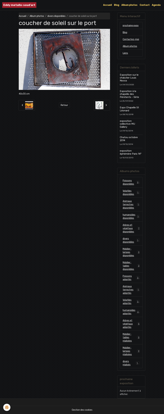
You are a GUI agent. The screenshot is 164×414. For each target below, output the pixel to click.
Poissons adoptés (131, 278)
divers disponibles (56, 16)
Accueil (107, 5)
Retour (64, 105)
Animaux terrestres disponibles (131, 204)
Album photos (129, 5)
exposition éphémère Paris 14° (130, 152)
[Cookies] (6, 407)
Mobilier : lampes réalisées (131, 351)
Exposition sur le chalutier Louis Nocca (129, 77)
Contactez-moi (131, 39)
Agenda (156, 5)
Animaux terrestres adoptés (131, 289)
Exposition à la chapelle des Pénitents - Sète (129, 94)
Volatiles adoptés (131, 302)
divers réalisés (131, 363)
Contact (145, 5)
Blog (116, 5)
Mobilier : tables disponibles (131, 266)
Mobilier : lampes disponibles (131, 252)
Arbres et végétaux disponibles (131, 228)
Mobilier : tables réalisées (131, 337)
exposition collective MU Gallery (127, 124)
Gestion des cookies (82, 410)
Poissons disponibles (131, 182)
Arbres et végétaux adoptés (131, 324)
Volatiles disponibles (131, 193)
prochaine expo (131, 25)
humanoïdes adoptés (131, 312)
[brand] (19, 5)
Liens (125, 53)
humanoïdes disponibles (131, 216)
